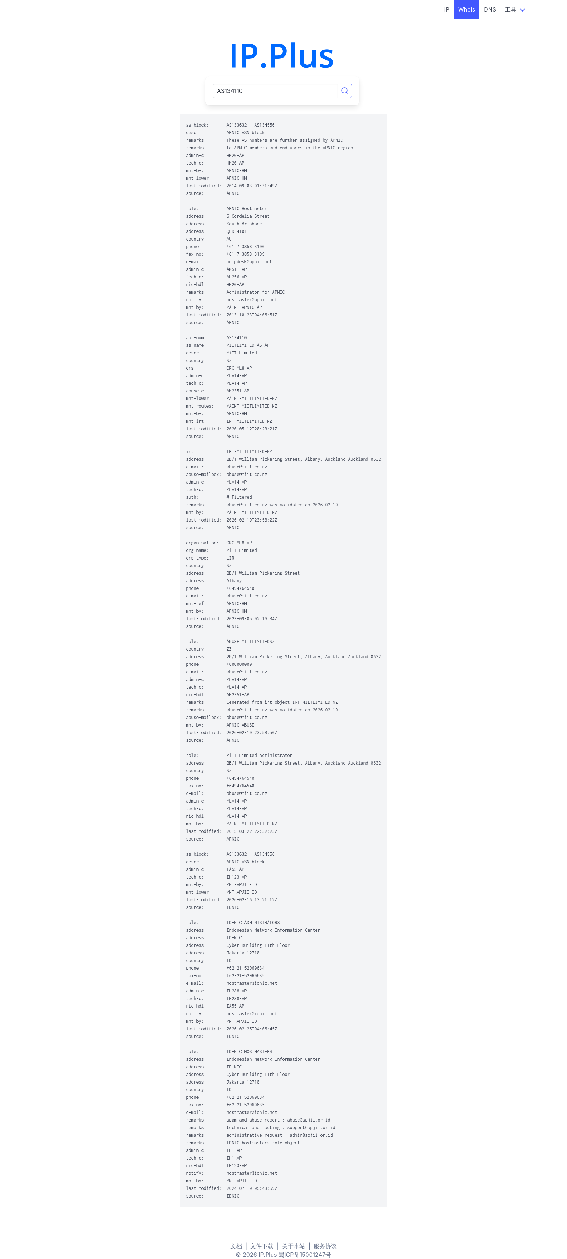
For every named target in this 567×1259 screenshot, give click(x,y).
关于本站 (293, 1246)
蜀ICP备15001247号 (304, 1254)
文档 (236, 1246)
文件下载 (261, 1246)
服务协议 (325, 1246)
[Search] (345, 91)
